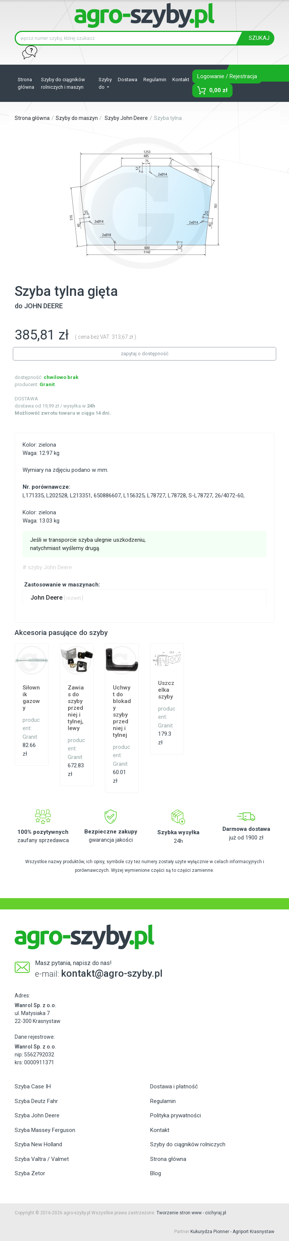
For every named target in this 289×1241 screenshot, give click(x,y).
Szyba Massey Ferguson (45, 1130)
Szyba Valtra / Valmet (42, 1159)
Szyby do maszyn (77, 118)
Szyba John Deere (37, 1115)
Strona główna (26, 83)
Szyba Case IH (33, 1086)
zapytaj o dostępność (145, 353)
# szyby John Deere (47, 567)
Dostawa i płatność (174, 1086)
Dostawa (127, 79)
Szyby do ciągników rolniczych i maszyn (63, 83)
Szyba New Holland (38, 1144)
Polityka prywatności (175, 1115)
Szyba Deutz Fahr (36, 1101)
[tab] (144, 597)
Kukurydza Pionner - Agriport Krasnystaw (232, 1231)
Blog (155, 1173)
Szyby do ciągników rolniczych (187, 1144)
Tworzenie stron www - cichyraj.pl (191, 1212)
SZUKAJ (259, 38)
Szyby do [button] (105, 83)
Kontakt (180, 79)
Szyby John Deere (126, 118)
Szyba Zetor (30, 1173)
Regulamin (154, 79)
